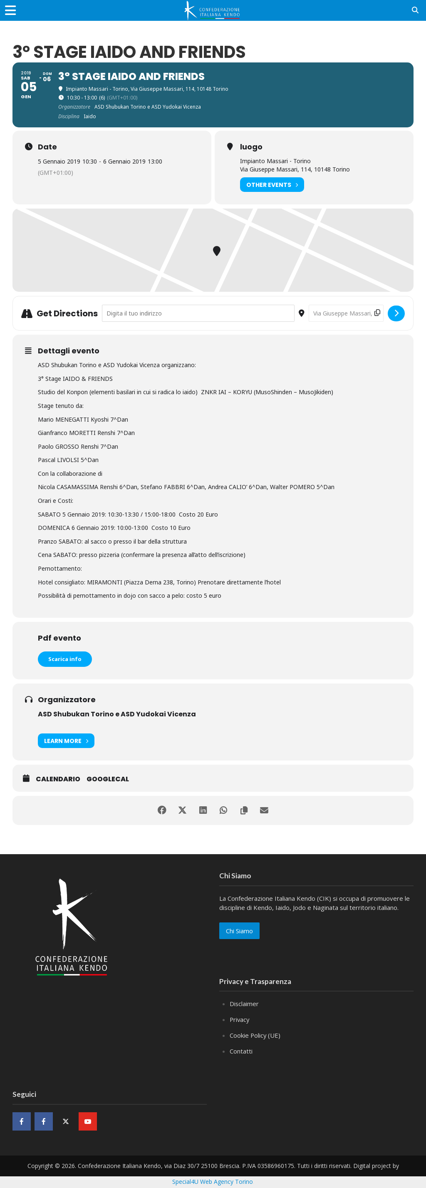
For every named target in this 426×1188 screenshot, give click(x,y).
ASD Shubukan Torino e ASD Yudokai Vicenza (117, 714)
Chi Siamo (239, 931)
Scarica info (65, 659)
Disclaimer (244, 1003)
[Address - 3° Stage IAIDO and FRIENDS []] (198, 313)
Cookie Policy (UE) (255, 1034)
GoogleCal (108, 779)
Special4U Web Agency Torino (212, 1180)
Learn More (66, 741)
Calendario (58, 779)
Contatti (241, 1050)
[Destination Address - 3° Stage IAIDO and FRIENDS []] (346, 313)
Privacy (240, 1019)
